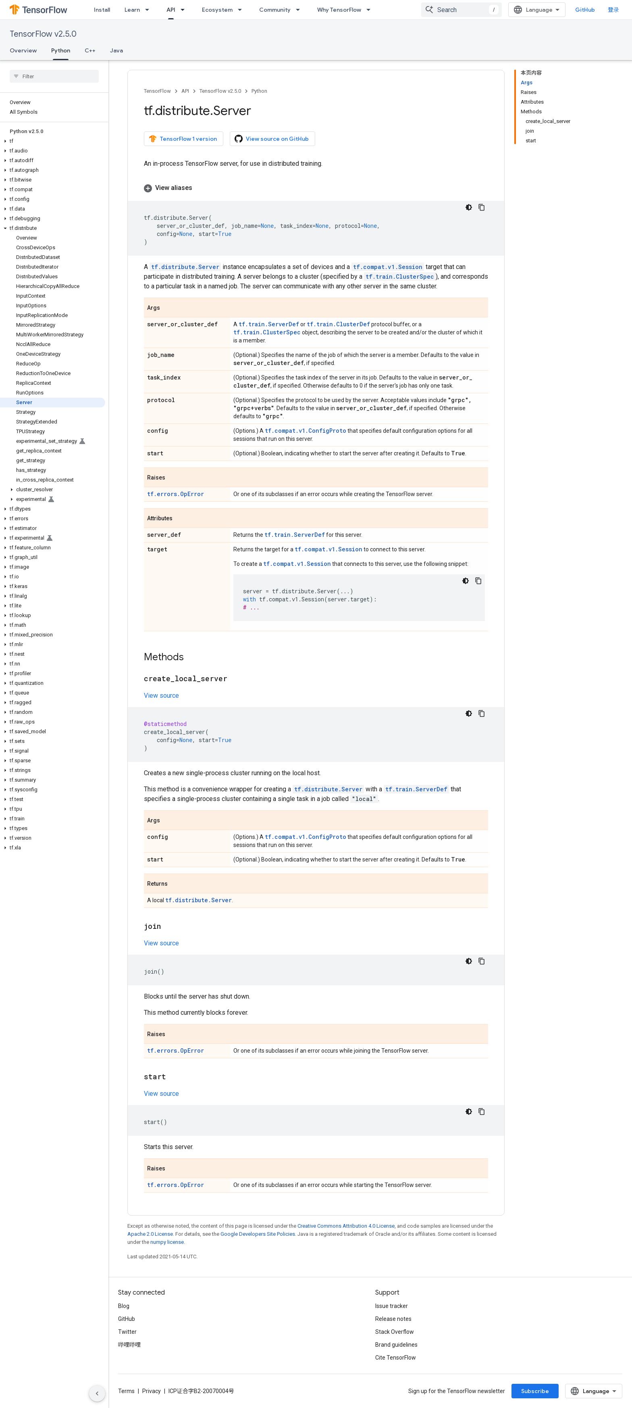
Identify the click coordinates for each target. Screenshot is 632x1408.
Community (275, 9)
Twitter (127, 1332)
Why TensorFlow (339, 9)
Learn (132, 9)
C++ (90, 50)
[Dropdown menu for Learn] (149, 9)
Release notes (393, 1319)
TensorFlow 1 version (183, 139)
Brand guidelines (396, 1344)
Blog (123, 1306)
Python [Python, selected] (60, 50)
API (185, 91)
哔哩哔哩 (129, 1344)
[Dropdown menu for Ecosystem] (242, 9)
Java (116, 50)
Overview (23, 50)
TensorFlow (157, 91)
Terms (126, 1391)
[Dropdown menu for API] (185, 9)
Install (102, 9)
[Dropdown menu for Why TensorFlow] (370, 9)
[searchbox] (54, 76)
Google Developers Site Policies (257, 1234)
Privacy (151, 1391)
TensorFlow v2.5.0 (43, 34)
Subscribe (535, 1391)
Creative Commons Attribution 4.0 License (346, 1226)
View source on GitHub (272, 139)
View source (161, 695)
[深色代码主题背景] (468, 207)
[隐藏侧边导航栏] (97, 1393)
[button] (52, 141)
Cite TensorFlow (395, 1357)
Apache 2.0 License (150, 1234)
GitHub (585, 9)
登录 (613, 9)
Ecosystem (217, 9)
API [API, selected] (170, 9)
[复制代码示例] (481, 207)
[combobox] (461, 9)
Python (259, 91)
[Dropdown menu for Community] (300, 9)
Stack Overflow (394, 1332)
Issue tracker (391, 1306)
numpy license (167, 1242)
